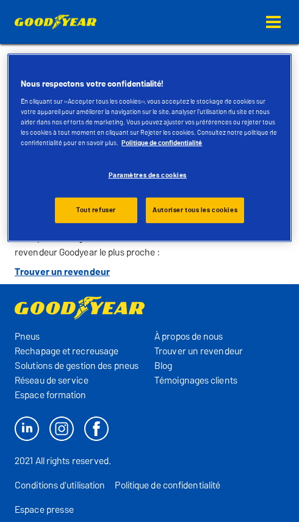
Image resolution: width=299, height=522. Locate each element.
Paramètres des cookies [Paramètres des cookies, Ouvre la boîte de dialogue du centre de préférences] (148, 175)
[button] (273, 22)
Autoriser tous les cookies (195, 210)
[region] (149, 148)
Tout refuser (96, 210)
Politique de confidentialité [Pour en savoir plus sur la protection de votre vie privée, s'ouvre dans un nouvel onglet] (161, 142)
